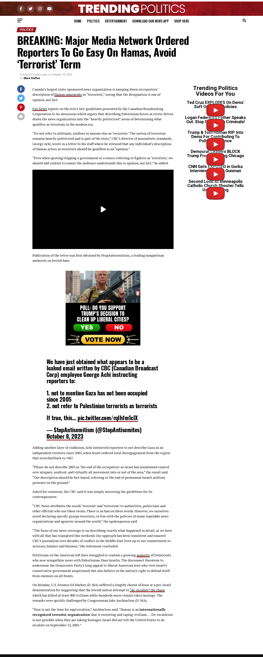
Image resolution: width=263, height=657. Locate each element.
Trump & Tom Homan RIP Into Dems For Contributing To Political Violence (215, 136)
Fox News (39, 109)
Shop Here (181, 20)
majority (143, 555)
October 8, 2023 (65, 436)
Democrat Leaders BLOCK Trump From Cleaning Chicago (215, 153)
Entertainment (116, 20)
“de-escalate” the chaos (147, 590)
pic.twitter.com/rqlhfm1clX (107, 417)
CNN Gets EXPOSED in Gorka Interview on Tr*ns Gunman (215, 168)
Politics (93, 20)
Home (78, 20)
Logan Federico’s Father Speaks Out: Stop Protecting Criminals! (215, 119)
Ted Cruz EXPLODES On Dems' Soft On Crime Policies (215, 104)
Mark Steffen (32, 78)
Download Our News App (150, 20)
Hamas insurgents (68, 94)
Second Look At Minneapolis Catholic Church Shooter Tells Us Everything (215, 185)
